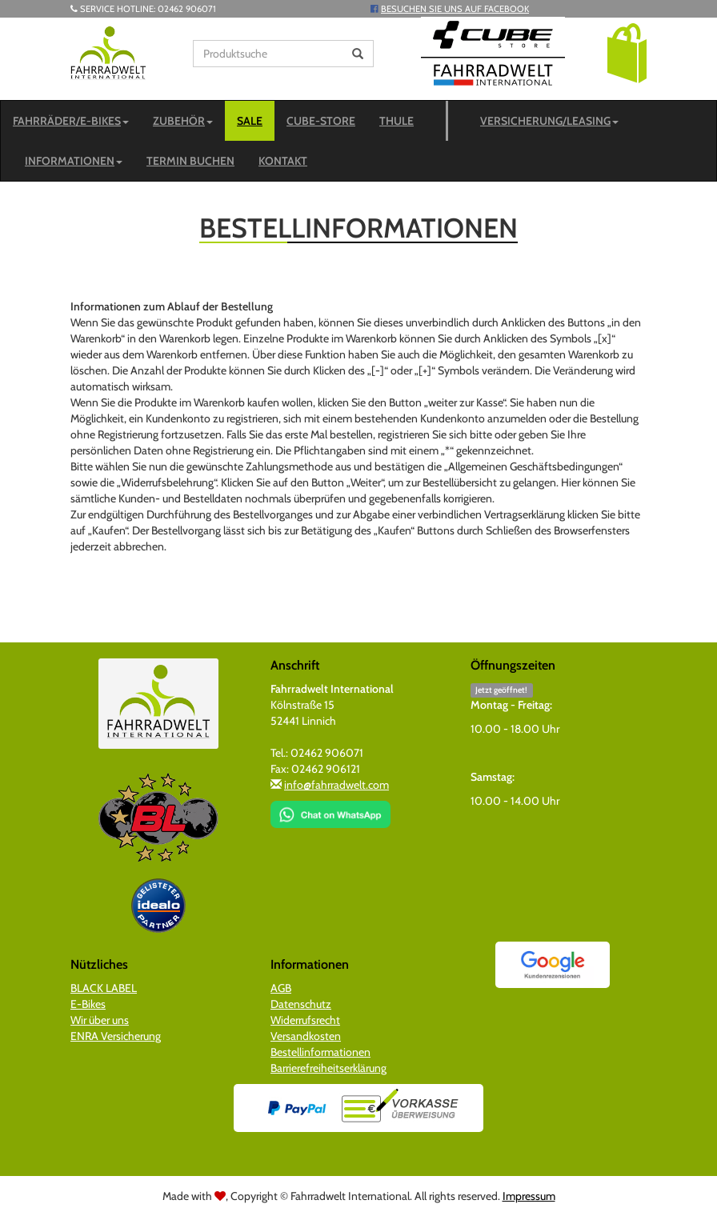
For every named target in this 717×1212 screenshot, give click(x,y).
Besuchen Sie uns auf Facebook (455, 8)
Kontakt (282, 161)
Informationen (73, 161)
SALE (249, 121)
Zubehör (183, 121)
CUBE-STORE (320, 121)
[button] (627, 52)
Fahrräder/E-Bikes (71, 121)
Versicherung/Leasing (549, 121)
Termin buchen (190, 161)
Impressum (529, 1196)
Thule (396, 121)
